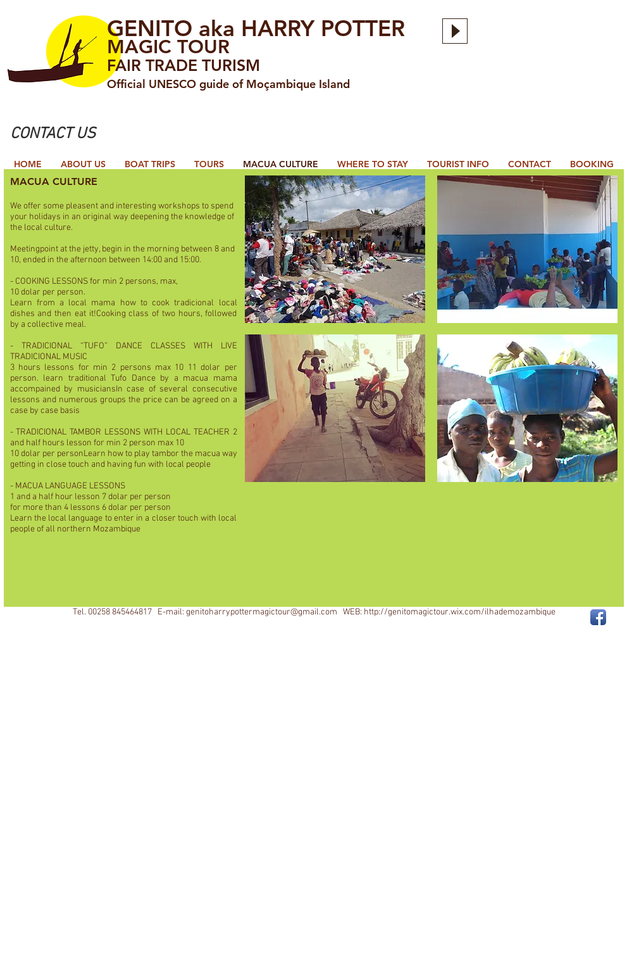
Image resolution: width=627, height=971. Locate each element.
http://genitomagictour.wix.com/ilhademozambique (460, 612)
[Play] (455, 31)
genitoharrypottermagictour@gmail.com (261, 612)
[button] (335, 249)
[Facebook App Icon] (598, 617)
